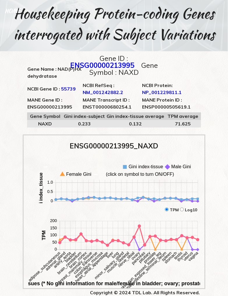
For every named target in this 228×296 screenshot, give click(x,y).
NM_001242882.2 (103, 92)
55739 (68, 89)
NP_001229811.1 (162, 92)
